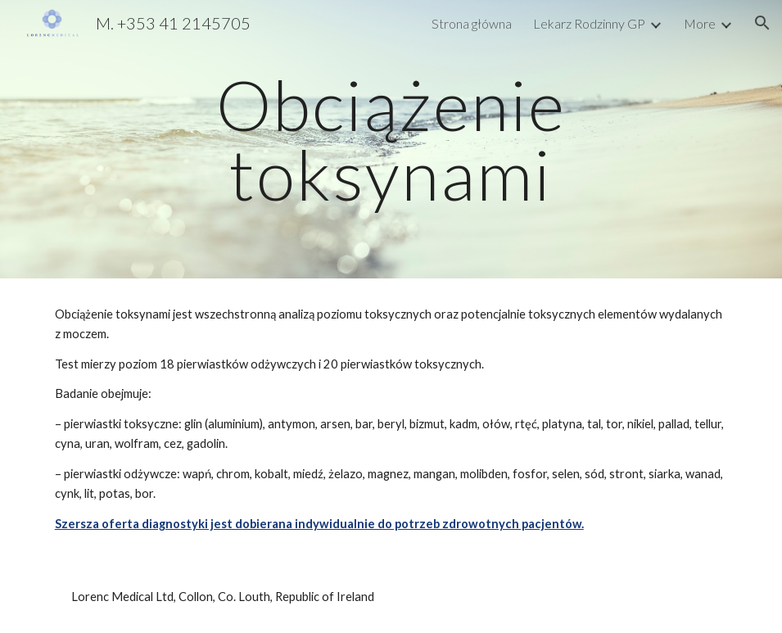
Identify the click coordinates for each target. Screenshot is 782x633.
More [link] (700, 23)
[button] (762, 23)
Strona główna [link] (472, 23)
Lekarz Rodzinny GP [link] (589, 23)
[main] (391, 139)
